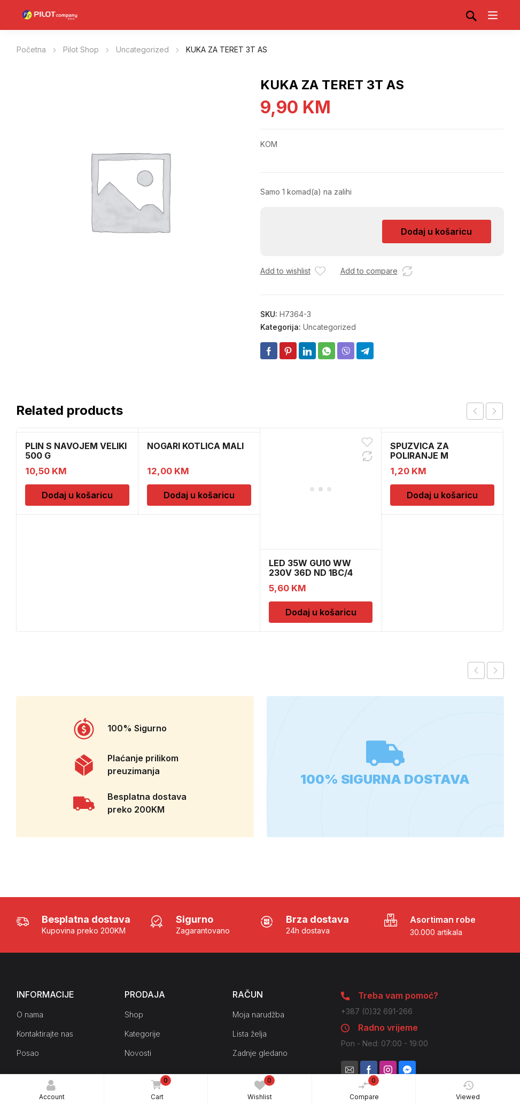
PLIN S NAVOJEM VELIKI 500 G (76, 451)
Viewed (468, 1090)
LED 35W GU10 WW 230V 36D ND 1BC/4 (311, 459)
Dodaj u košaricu (436, 231)
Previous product (476, 561)
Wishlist (261, 1088)
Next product (495, 561)
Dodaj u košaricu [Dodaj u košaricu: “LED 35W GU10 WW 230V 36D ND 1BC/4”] (320, 503)
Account (52, 1090)
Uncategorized (142, 49)
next (494, 411)
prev (475, 411)
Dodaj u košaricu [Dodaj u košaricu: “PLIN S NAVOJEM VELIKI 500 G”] (77, 495)
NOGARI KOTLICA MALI (195, 446)
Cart (159, 1088)
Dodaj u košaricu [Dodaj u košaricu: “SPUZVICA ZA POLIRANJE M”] (442, 495)
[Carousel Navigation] (485, 411)
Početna (31, 49)
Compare (364, 1088)
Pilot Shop (81, 49)
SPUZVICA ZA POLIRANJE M (419, 451)
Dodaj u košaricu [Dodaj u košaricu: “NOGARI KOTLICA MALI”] (199, 495)
